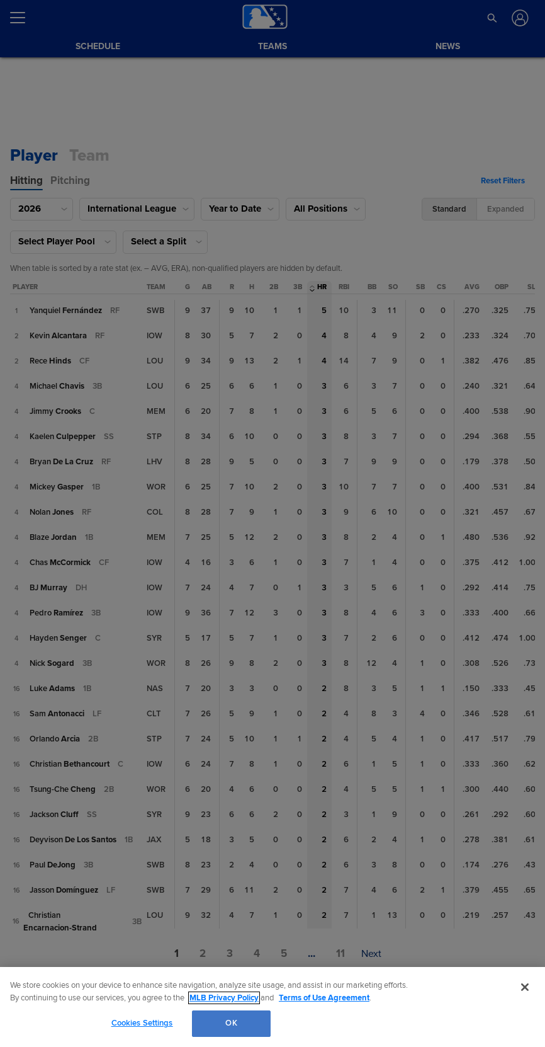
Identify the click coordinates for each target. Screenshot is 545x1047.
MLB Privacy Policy (224, 998)
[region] (272, 1007)
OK (231, 1023)
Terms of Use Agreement (324, 998)
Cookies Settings (142, 1023)
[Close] (525, 987)
